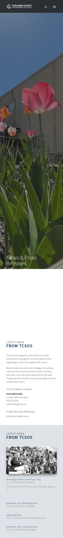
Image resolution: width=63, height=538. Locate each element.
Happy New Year (13, 513)
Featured (30, 481)
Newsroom (41, 516)
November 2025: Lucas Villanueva (22, 525)
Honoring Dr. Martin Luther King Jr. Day (23, 478)
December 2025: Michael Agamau (22, 502)
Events (22, 481)
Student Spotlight (26, 504)
